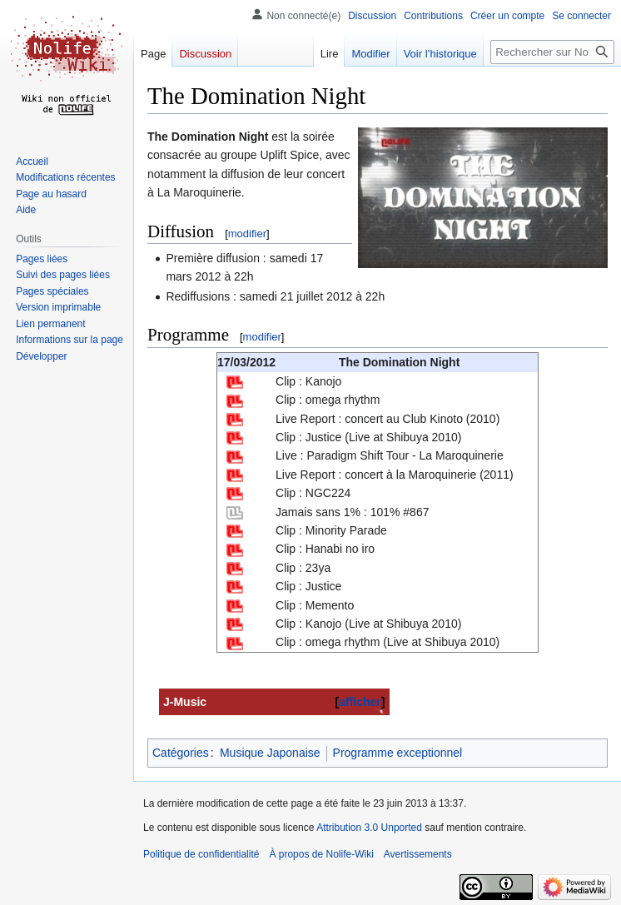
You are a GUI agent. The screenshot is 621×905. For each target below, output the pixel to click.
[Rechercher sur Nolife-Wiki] (552, 52)
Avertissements (418, 854)
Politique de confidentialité (201, 854)
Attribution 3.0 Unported (369, 827)
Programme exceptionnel (398, 752)
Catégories (180, 752)
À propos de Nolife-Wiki (321, 854)
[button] (41, 356)
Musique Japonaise (270, 752)
